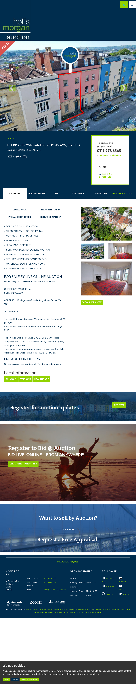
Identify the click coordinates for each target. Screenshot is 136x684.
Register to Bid (50, 209)
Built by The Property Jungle (89, 612)
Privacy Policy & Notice (82, 609)
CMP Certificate (122, 609)
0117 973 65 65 (49, 578)
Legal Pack (19, 209)
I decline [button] (15, 679)
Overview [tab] (14, 193)
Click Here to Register (23, 463)
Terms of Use (32, 609)
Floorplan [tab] (78, 193)
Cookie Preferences (62, 609)
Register (119, 405)
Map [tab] (56, 193)
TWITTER (124, 594)
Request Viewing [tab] (122, 193)
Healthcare (41, 379)
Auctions (108, 594)
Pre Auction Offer (19, 217)
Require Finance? (50, 217)
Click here (68, 529)
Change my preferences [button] (29, 679)
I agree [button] (6, 679)
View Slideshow (92, 302)
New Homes (108, 586)
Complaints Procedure (104, 609)
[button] (10, 86)
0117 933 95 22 (49, 583)
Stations (25, 379)
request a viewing (110, 155)
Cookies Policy (45, 609)
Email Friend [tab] (37, 193)
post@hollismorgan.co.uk (54, 590)
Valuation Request (68, 562)
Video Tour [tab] (100, 193)
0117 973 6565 (109, 150)
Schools (11, 379)
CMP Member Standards (65, 612)
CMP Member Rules (44, 612)
